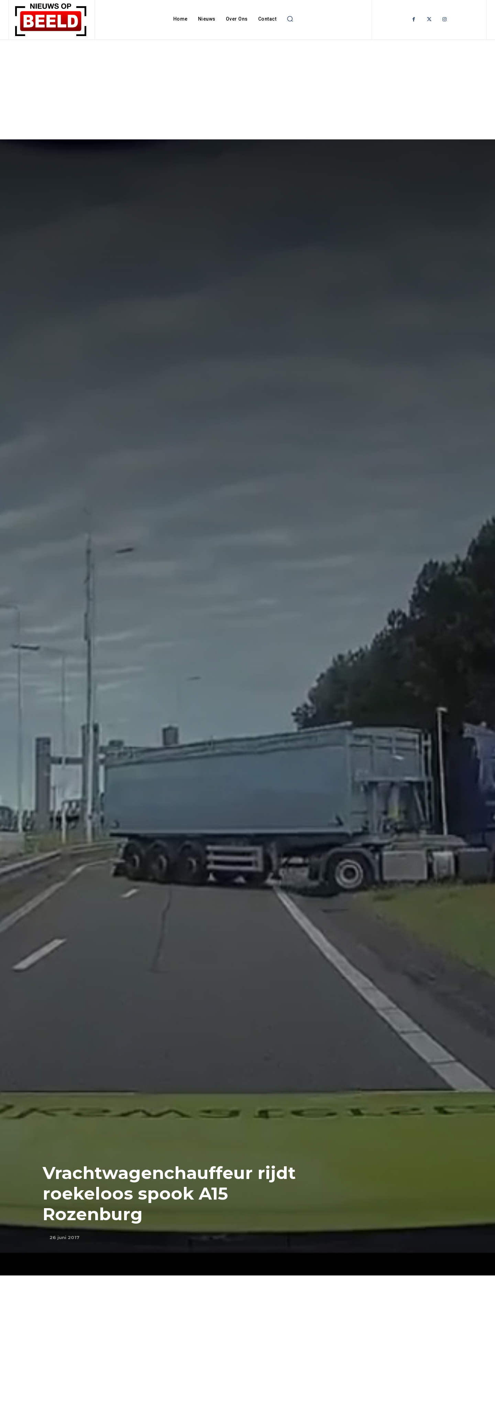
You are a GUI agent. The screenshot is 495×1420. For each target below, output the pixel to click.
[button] (289, 18)
